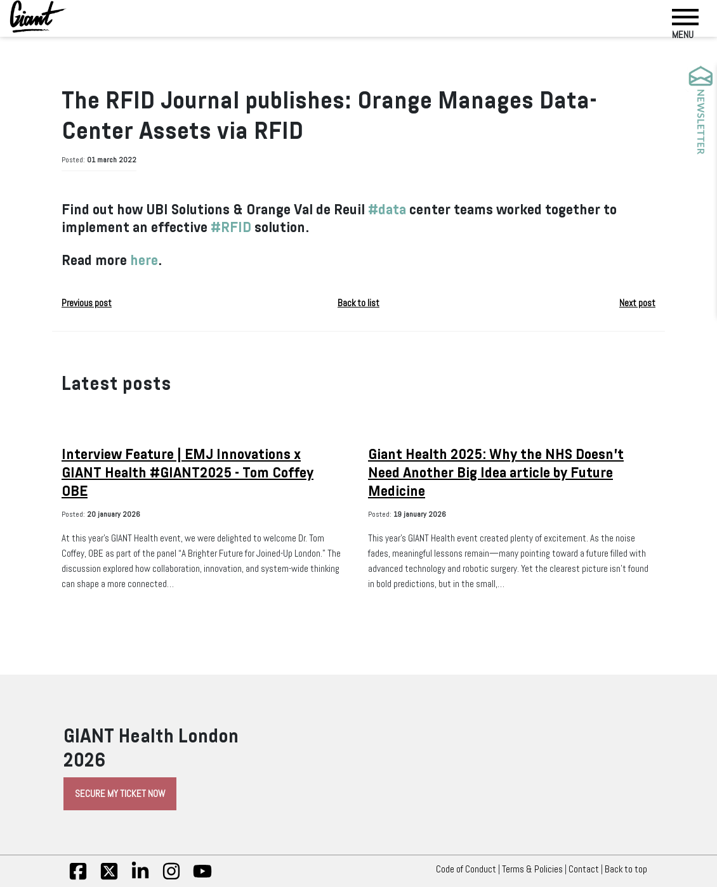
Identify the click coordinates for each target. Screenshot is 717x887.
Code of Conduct (466, 869)
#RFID (231, 227)
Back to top (629, 869)
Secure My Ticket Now (120, 794)
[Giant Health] (38, 16)
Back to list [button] (358, 303)
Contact (584, 869)
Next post (637, 303)
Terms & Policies (532, 869)
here (144, 260)
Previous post (87, 303)
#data (387, 209)
